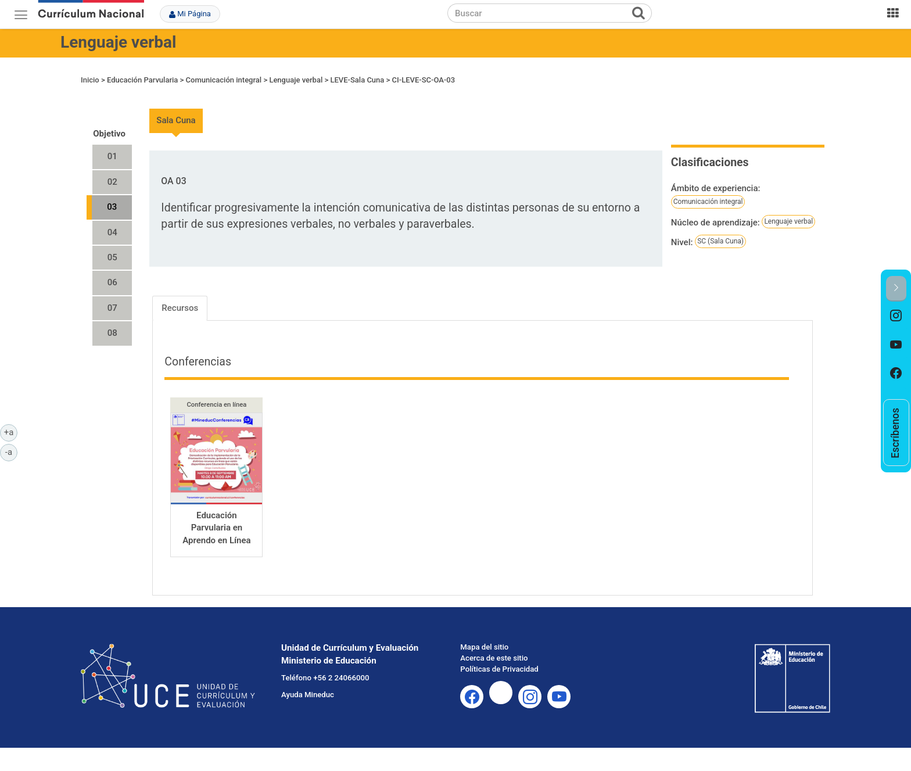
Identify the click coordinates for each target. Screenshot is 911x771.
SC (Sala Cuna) (720, 241)
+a (10, 432)
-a (11, 451)
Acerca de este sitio (494, 658)
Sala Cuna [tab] (175, 120)
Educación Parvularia (142, 80)
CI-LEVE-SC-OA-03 (424, 80)
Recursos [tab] (180, 308)
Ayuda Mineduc (307, 694)
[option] (896, 316)
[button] (896, 288)
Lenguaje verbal (118, 42)
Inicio (90, 80)
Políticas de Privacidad (499, 669)
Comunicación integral (224, 80)
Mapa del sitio (484, 647)
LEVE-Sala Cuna (357, 80)
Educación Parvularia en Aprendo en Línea (216, 528)
